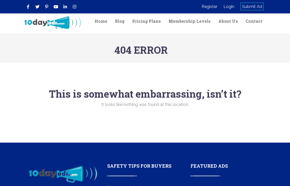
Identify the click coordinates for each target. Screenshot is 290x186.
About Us (228, 21)
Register (209, 6)
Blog (120, 21)
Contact (254, 21)
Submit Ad (252, 6)
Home (101, 21)
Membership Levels (190, 21)
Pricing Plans (146, 21)
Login (228, 6)
